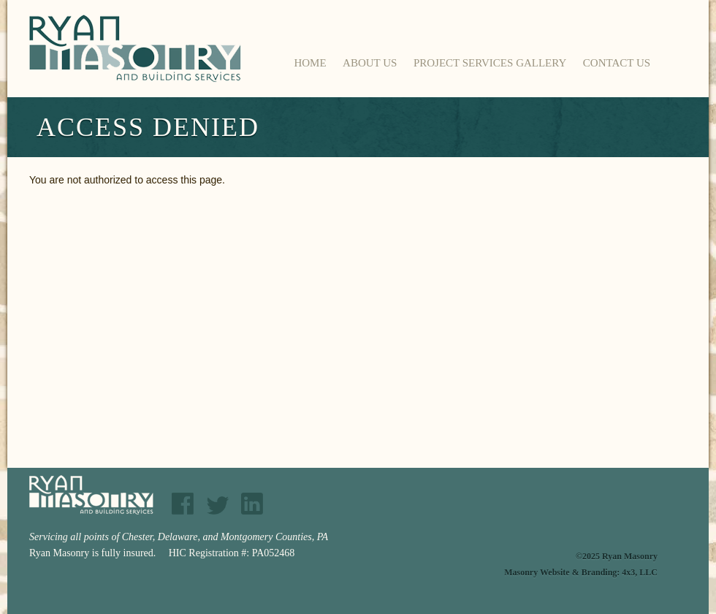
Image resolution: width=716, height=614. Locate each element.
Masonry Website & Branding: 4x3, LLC (581, 572)
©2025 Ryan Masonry (617, 556)
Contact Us (616, 63)
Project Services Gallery (490, 63)
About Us (370, 63)
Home (310, 63)
